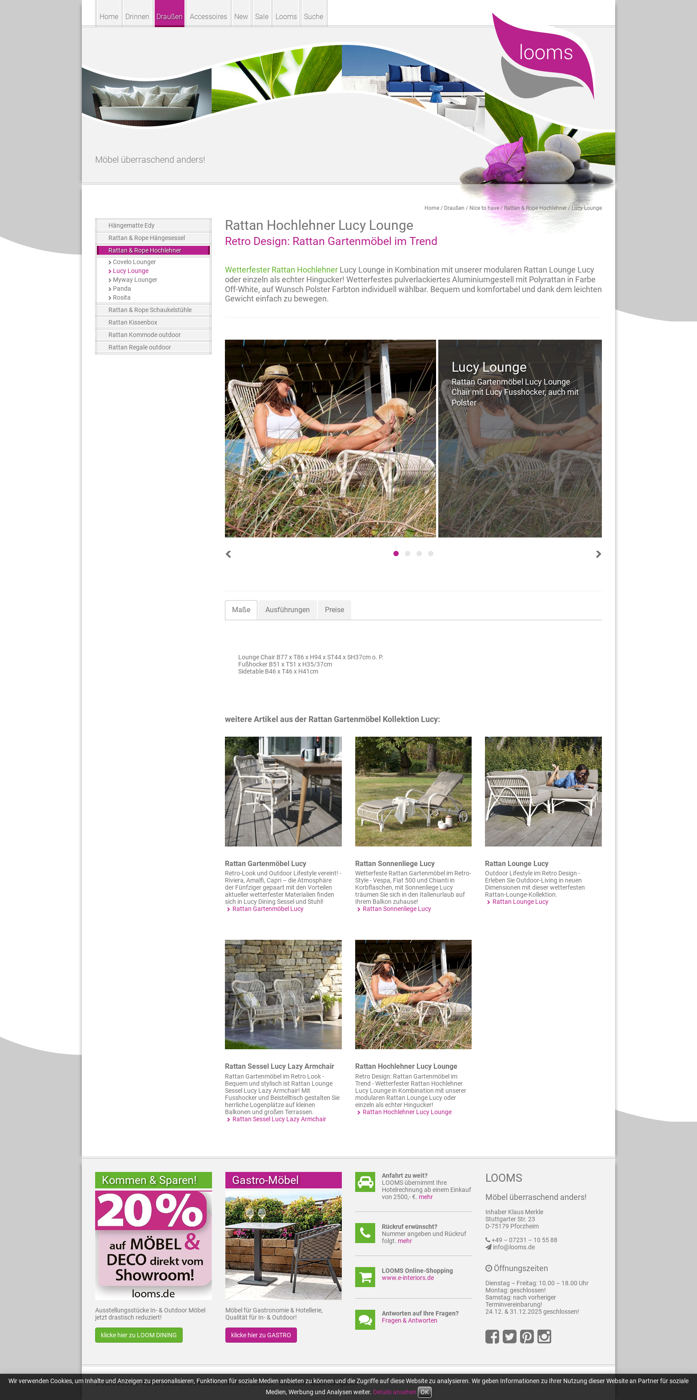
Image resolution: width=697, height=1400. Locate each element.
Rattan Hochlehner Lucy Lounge (406, 1066)
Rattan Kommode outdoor (144, 334)
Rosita (122, 297)
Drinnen (137, 16)
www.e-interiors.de (408, 1277)
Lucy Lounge (587, 208)
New (241, 16)
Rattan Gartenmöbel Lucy (265, 863)
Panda (122, 288)
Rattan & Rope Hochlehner (535, 208)
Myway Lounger (135, 279)
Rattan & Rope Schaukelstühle (150, 309)
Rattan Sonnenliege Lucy (395, 863)
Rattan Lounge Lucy (517, 863)
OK (425, 1392)
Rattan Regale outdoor (139, 347)
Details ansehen (395, 1392)
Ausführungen (287, 610)
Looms (286, 16)
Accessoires (208, 16)
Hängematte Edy (131, 225)
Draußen (169, 16)
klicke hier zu (139, 1335)
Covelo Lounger (134, 261)
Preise (334, 610)
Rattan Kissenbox (132, 322)
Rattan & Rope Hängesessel (146, 237)
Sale (261, 16)
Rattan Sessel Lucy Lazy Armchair (279, 1066)
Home (109, 16)
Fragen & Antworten (409, 1320)
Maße (241, 610)
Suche (313, 16)
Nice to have (484, 208)
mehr (426, 1196)
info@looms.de (514, 1247)
